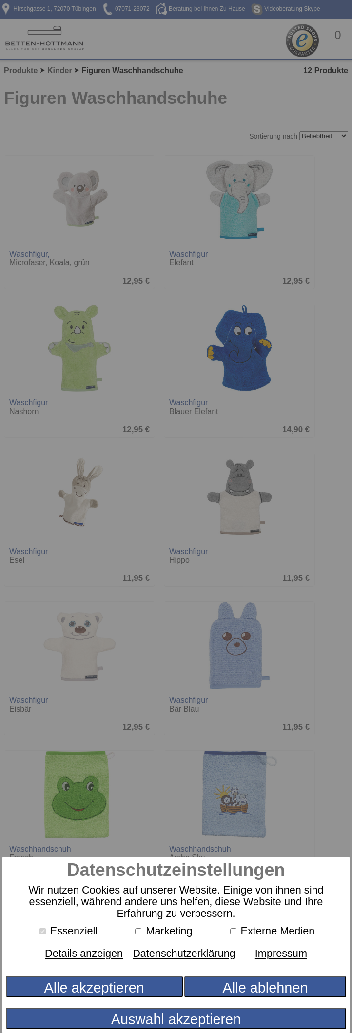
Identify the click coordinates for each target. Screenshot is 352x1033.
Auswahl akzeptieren (176, 1019)
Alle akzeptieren (94, 987)
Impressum (281, 953)
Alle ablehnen (265, 987)
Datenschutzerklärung (184, 953)
